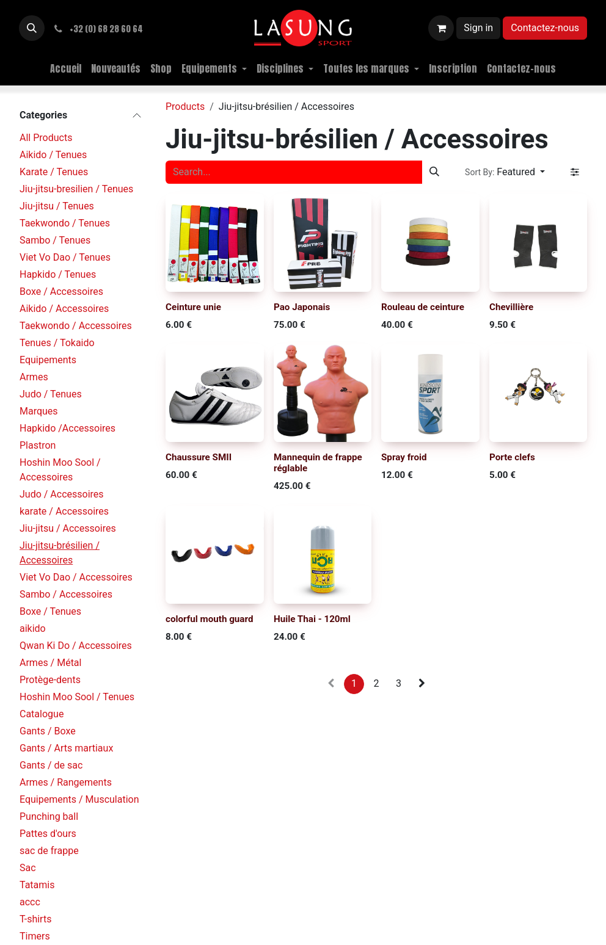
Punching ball (49, 816)
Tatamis (37, 885)
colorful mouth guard (209, 619)
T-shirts (35, 919)
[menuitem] (65, 68)
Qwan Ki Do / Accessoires (76, 645)
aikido (33, 628)
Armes (34, 377)
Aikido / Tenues (53, 155)
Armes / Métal (50, 662)
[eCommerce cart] (441, 28)
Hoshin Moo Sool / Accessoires (60, 470)
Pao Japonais (302, 307)
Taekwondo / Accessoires (76, 325)
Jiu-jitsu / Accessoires (68, 528)
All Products (46, 137)
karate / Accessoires (64, 511)
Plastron (38, 445)
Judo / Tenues (51, 394)
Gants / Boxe (48, 731)
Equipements (48, 360)
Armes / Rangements (66, 782)
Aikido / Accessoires (64, 308)
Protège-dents (50, 680)
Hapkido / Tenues (58, 274)
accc (30, 902)
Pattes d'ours (48, 833)
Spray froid (404, 457)
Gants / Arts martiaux (66, 748)
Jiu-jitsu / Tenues (57, 206)
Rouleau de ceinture (422, 307)
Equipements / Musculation (79, 799)
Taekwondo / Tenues (65, 223)
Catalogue (42, 714)
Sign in (478, 28)
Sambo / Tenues (55, 240)
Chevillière (511, 307)
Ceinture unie (193, 307)
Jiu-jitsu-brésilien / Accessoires (60, 553)
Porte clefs (512, 457)
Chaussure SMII (199, 457)
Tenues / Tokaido (57, 343)
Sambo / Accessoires (66, 594)
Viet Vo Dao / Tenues (65, 257)
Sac (28, 868)
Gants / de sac (51, 765)
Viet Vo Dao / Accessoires (76, 577)
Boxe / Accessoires (61, 291)
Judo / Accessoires (62, 494)
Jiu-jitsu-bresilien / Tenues (76, 189)
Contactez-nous (545, 28)
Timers (35, 936)
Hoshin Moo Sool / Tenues (77, 697)
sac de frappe (49, 850)
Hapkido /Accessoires (67, 428)
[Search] (434, 172)
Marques (39, 411)
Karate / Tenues (54, 172)
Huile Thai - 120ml (312, 619)
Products (185, 106)
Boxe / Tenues (50, 611)
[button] (32, 28)
